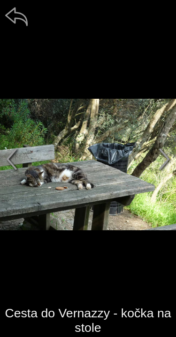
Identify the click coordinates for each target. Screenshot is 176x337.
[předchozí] (12, 159)
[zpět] (16, 16)
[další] (164, 159)
